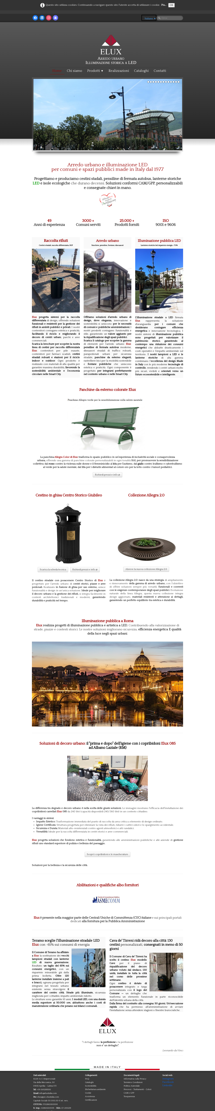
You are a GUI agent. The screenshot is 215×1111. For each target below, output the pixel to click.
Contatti (160, 71)
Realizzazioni (119, 71)
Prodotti (95, 71)
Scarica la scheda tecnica (53, 569)
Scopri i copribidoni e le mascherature (107, 854)
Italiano (150, 18)
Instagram (168, 1078)
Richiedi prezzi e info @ (107, 474)
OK (171, 5)
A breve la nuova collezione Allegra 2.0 (146, 569)
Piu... (163, 5)
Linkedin (167, 1085)
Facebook (168, 1082)
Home (57, 71)
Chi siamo (74, 71)
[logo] (110, 42)
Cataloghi (141, 71)
